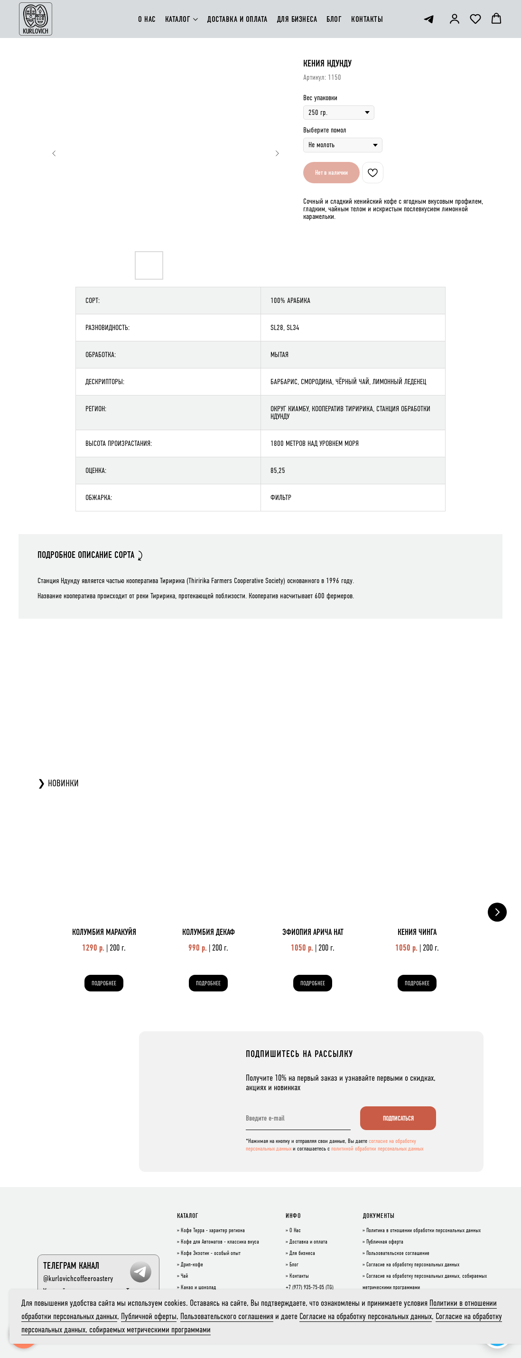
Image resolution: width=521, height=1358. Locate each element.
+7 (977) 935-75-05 (305, 1288)
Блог (293, 1265)
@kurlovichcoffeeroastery (78, 1278)
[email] (298, 1118)
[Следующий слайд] (277, 153)
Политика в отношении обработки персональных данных (423, 1231)
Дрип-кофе (192, 1265)
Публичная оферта (384, 1242)
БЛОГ (334, 19)
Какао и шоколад (198, 1288)
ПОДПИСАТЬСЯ (398, 1118)
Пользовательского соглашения (226, 1316)
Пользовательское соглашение (397, 1253)
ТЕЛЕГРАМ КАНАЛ (71, 1266)
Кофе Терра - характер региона (213, 1231)
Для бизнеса (302, 1253)
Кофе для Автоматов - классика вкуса (220, 1242)
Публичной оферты (149, 1316)
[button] (454, 18)
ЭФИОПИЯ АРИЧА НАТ (313, 932)
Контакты (299, 1276)
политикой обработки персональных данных (377, 1148)
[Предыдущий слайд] (54, 153)
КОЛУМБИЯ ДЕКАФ (208, 932)
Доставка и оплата (308, 1242)
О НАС (147, 19)
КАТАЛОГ (178, 19)
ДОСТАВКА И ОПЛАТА (237, 19)
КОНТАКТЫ (367, 19)
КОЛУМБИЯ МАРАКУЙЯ (104, 932)
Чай (184, 1276)
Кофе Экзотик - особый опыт (211, 1253)
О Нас (295, 1231)
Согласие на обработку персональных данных (412, 1265)
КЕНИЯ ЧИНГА (417, 932)
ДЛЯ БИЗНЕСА (297, 19)
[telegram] (429, 19)
